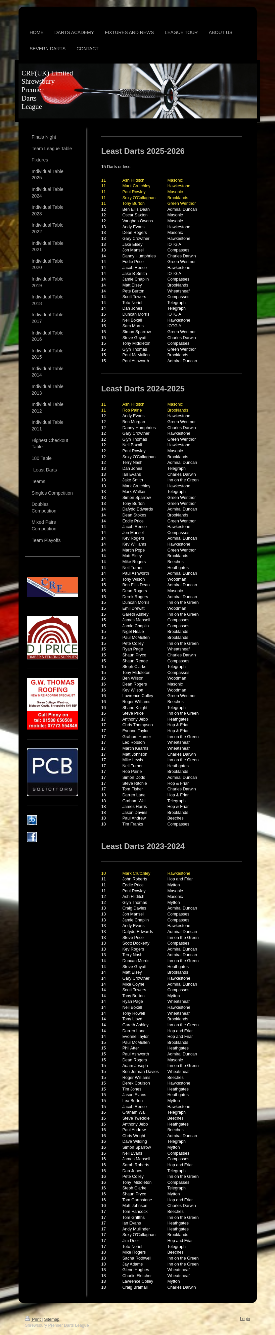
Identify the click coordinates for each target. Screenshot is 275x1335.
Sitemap (51, 1319)
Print (33, 1319)
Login (245, 1318)
